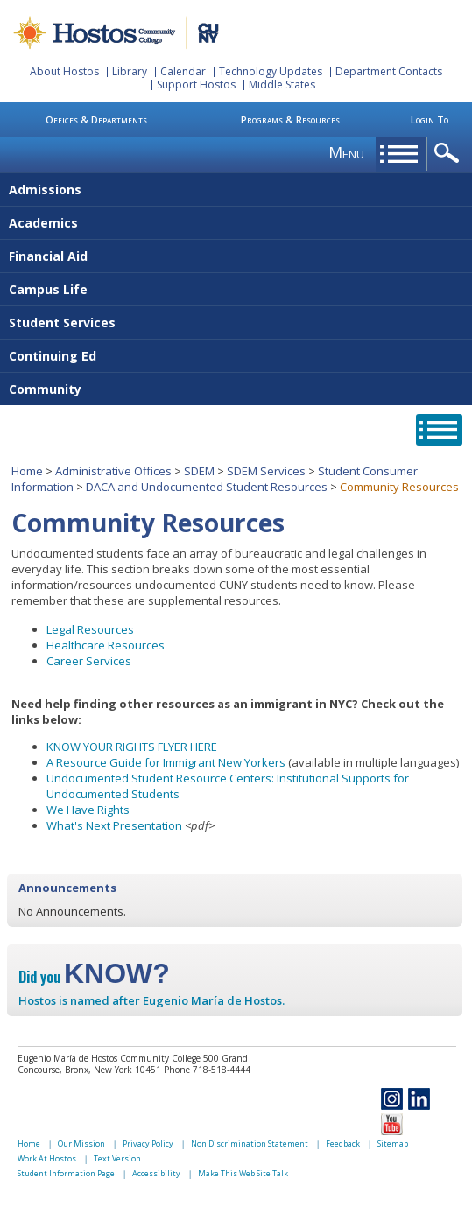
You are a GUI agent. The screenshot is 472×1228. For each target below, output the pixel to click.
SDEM (199, 471)
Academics (43, 222)
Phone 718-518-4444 (207, 1069)
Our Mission (81, 1143)
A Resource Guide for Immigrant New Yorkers (165, 762)
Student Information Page (66, 1173)
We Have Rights (88, 809)
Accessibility (156, 1173)
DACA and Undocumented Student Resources (207, 487)
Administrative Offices (113, 471)
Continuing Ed (52, 355)
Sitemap (392, 1143)
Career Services (88, 661)
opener (449, 154)
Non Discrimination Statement (249, 1143)
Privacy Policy (148, 1143)
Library (129, 71)
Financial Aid (48, 256)
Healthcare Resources (105, 645)
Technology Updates (270, 71)
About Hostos (64, 71)
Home (27, 471)
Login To (429, 119)
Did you (94, 976)
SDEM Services (266, 471)
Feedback (343, 1143)
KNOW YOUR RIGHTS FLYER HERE (131, 746)
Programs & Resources (290, 119)
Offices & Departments (96, 119)
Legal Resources (90, 629)
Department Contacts (388, 71)
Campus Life (48, 289)
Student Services (62, 322)
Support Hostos (196, 84)
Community (45, 389)
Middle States (282, 84)
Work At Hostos (47, 1158)
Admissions (45, 189)
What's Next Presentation (114, 825)
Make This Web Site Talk (243, 1173)
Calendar (183, 71)
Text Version (117, 1158)
